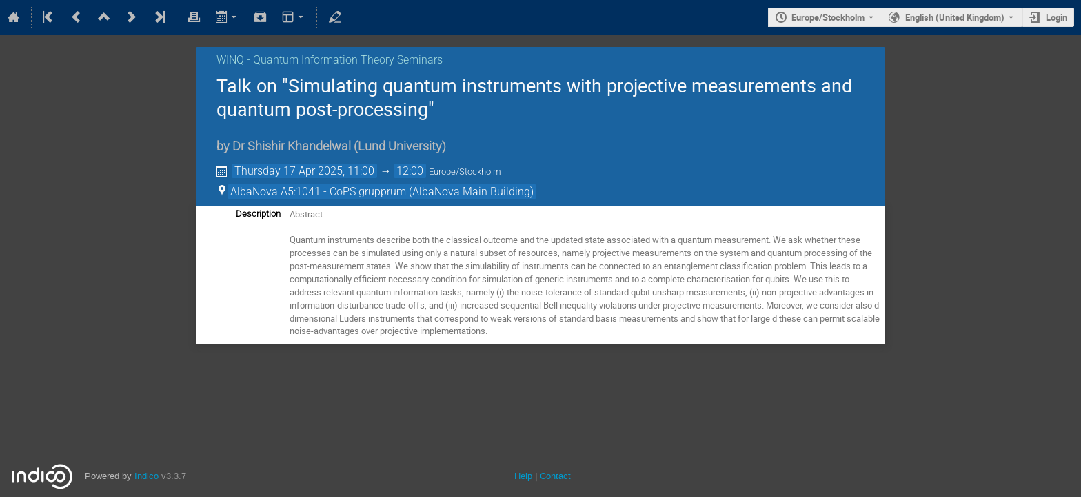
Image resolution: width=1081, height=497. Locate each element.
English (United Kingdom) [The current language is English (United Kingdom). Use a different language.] (954, 17)
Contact (555, 476)
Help (523, 476)
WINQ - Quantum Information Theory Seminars (329, 59)
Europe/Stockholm (828, 17)
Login (1056, 17)
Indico (146, 476)
